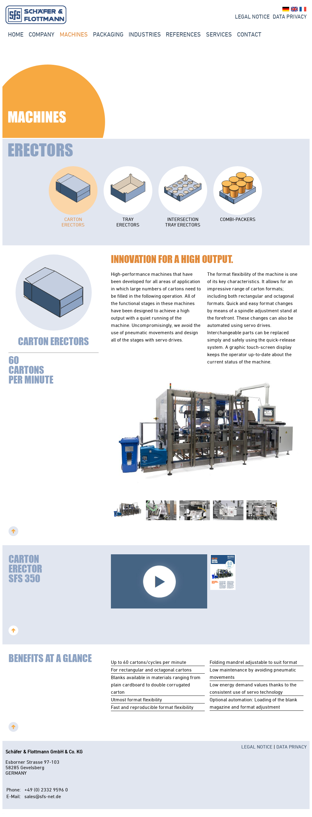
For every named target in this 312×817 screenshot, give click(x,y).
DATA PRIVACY (291, 746)
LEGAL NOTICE (252, 17)
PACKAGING (108, 34)
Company (42, 34)
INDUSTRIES (145, 34)
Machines (74, 34)
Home (15, 34)
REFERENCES (183, 34)
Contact (249, 34)
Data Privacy (290, 17)
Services (219, 34)
